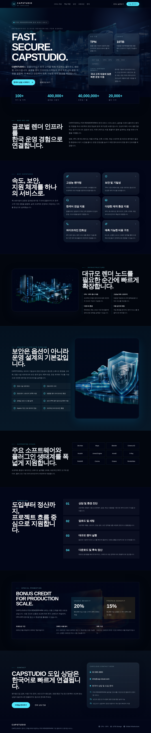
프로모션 (81, 4)
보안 (74, 4)
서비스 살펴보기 (118, 4)
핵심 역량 (67, 4)
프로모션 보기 (45, 82)
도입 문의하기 (132, 4)
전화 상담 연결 (40, 705)
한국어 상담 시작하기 (23, 82)
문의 (88, 4)
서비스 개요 (58, 4)
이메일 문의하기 (21, 705)
